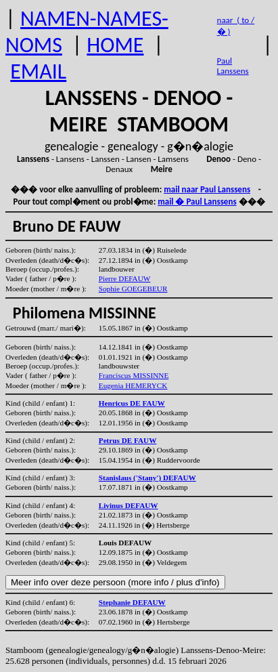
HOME (115, 45)
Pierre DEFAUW (125, 278)
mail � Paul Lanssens (197, 201)
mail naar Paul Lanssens (207, 189)
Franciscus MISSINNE (133, 375)
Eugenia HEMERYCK (133, 385)
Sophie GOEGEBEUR (133, 289)
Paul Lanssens (233, 66)
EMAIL (38, 71)
